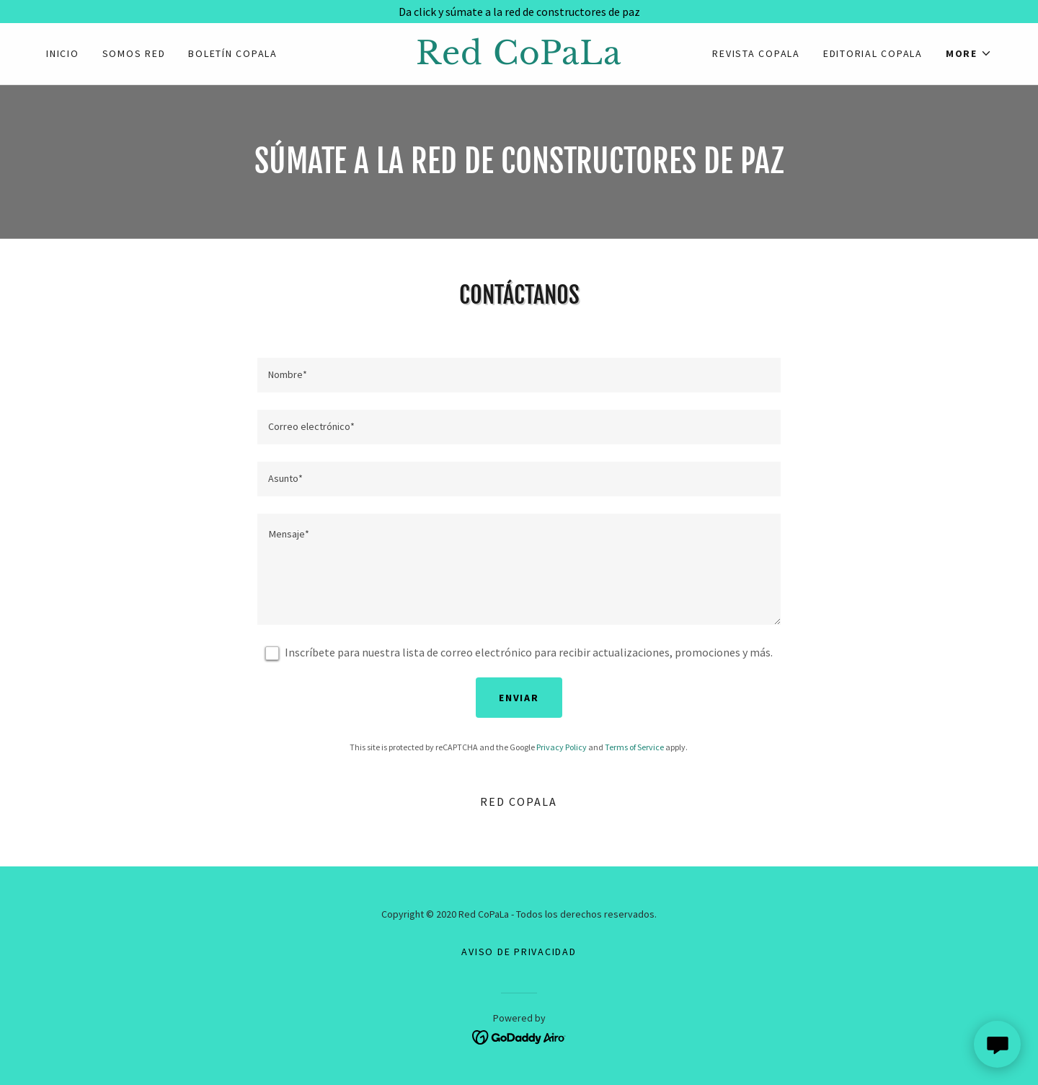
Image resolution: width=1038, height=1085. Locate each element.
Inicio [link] (62, 53)
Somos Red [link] (134, 53)
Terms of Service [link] (634, 747)
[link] (518, 60)
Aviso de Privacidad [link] (518, 951)
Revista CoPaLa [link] (756, 53)
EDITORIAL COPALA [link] (873, 53)
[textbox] (518, 375)
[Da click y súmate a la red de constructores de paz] (519, 11)
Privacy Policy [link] (561, 747)
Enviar (519, 697)
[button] (969, 53)
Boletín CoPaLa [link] (233, 53)
